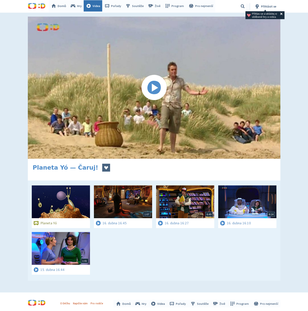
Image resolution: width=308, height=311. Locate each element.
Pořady (113, 6)
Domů (59, 6)
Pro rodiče (97, 302)
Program (175, 6)
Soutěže (135, 6)
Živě (155, 6)
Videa (94, 6)
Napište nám (81, 302)
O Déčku (66, 302)
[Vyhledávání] (243, 6)
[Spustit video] (154, 88)
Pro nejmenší (201, 6)
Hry (77, 6)
